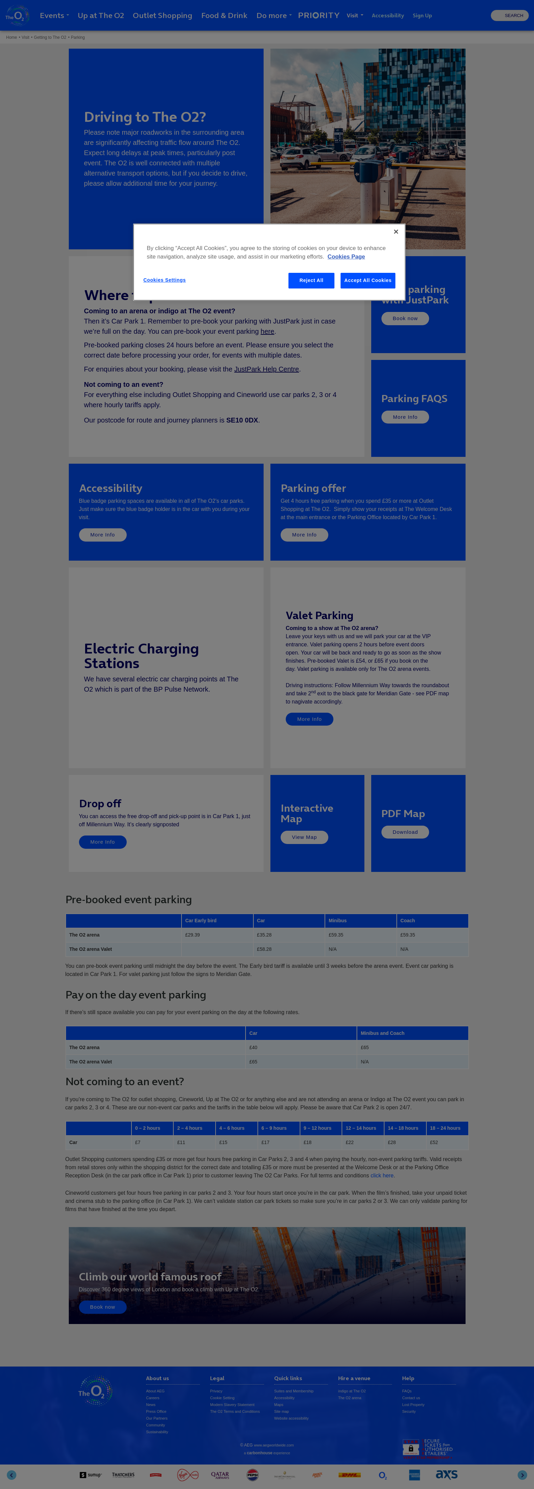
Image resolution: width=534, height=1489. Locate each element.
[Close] (396, 231)
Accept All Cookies (368, 280)
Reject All (312, 280)
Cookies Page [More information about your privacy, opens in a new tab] (346, 256)
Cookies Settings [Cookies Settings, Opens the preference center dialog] (164, 280)
